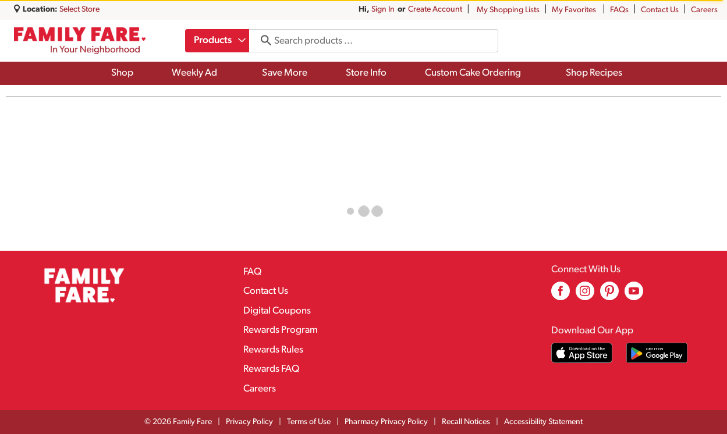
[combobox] (218, 40)
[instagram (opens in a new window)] (585, 295)
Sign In (383, 9)
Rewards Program (280, 330)
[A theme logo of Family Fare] (80, 41)
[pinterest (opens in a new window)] (609, 295)
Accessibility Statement (543, 422)
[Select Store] (80, 9)
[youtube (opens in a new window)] (634, 295)
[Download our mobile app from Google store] (656, 353)
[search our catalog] (263, 40)
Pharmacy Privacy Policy (386, 422)
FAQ (252, 272)
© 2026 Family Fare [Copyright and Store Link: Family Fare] (178, 422)
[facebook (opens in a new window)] (560, 295)
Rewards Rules (273, 350)
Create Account (435, 9)
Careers (704, 10)
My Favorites (575, 10)
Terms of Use (309, 422)
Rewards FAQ (271, 369)
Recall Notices (466, 422)
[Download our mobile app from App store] (581, 353)
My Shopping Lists (508, 10)
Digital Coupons (277, 311)
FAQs (619, 10)
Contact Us (660, 10)
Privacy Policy (249, 422)
